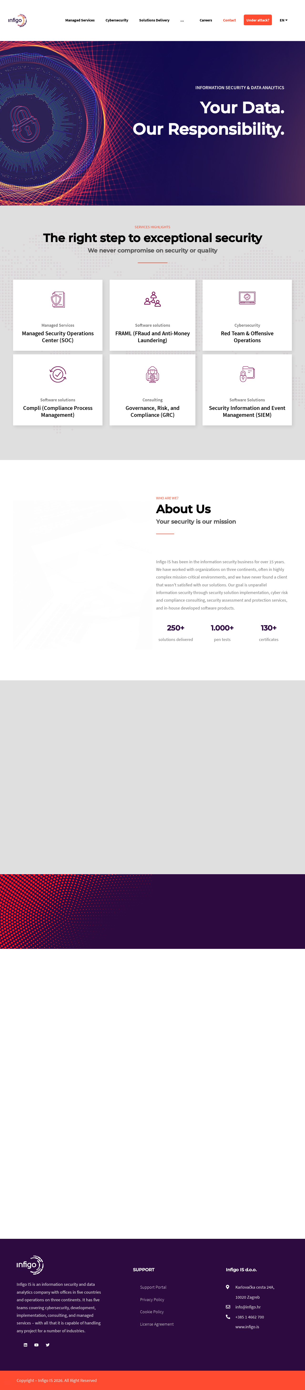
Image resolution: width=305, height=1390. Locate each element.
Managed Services (80, 20)
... (182, 20)
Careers (206, 20)
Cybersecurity (117, 20)
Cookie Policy (152, 1311)
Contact (229, 20)
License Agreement (157, 1324)
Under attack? (257, 20)
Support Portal (153, 1287)
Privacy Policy (152, 1299)
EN (284, 20)
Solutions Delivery (154, 20)
